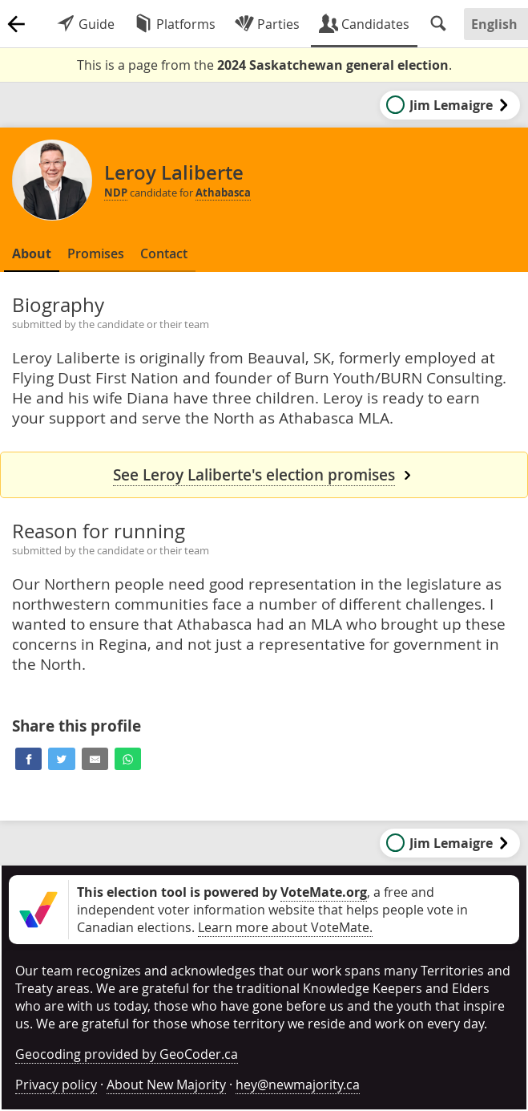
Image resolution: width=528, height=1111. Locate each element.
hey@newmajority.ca (298, 1084)
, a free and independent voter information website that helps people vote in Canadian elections (272, 909)
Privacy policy (56, 1084)
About (31, 253)
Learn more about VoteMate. (285, 927)
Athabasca (223, 192)
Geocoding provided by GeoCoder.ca (126, 1054)
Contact (163, 253)
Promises (95, 253)
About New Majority (166, 1084)
